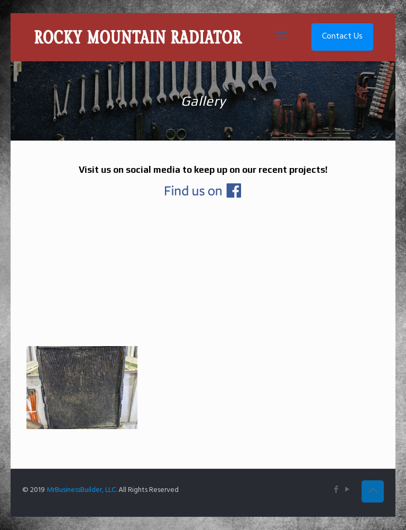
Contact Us (342, 36)
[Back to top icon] (373, 491)
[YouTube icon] (347, 489)
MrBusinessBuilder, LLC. (82, 490)
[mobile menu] (281, 37)
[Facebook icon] (336, 489)
